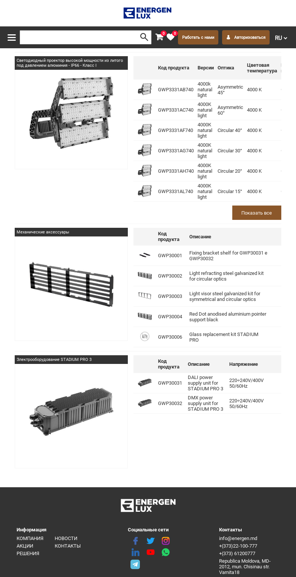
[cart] (159, 37)
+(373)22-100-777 (238, 546)
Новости (66, 538)
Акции (25, 546)
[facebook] (135, 541)
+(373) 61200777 (237, 553)
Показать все (256, 213)
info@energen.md (238, 538)
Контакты (68, 546)
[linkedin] (135, 552)
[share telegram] (135, 563)
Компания (30, 538)
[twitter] (150, 541)
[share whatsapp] (165, 552)
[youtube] (150, 552)
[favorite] (170, 37)
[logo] (148, 13)
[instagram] (165, 541)
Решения (28, 553)
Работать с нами (198, 37)
